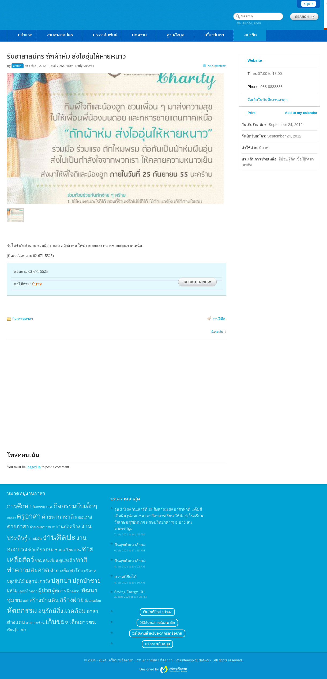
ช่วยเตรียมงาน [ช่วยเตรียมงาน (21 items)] (68, 549)
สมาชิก (253, 35)
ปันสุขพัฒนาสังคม (130, 545)
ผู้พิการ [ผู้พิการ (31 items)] (59, 590)
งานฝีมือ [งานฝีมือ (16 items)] (35, 539)
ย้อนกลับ (217, 331)
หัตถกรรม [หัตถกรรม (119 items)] (22, 611)
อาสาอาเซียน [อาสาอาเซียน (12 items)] (35, 623)
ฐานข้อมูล (178, 35)
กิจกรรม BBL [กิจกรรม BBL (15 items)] (43, 507)
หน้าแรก (25, 35)
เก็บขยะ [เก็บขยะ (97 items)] (57, 621)
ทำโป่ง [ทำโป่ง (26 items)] (76, 570)
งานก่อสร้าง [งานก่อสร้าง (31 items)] (67, 526)
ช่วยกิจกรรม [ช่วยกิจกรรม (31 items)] (41, 549)
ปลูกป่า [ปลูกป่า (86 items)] (61, 580)
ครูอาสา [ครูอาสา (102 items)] (29, 516)
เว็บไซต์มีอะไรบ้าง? (157, 612)
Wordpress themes (173, 670)
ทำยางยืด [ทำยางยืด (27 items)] (59, 570)
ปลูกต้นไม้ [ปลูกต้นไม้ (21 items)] (16, 581)
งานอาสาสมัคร (62, 35)
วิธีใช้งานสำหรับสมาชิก (157, 623)
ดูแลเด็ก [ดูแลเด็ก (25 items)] (67, 560)
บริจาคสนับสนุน (157, 644)
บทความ (142, 35)
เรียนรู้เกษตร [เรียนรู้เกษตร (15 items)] (16, 630)
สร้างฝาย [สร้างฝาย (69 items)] (71, 599)
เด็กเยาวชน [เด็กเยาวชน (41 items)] (82, 622)
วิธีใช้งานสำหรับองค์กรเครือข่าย (157, 633)
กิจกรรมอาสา (22, 319)
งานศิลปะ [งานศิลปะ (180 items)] (59, 537)
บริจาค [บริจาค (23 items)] (90, 571)
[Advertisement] (116, 399)
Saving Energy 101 (129, 592)
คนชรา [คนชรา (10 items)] (11, 517)
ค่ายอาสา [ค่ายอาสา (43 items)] (18, 526)
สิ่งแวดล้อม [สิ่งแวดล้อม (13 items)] (93, 601)
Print (251, 113)
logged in (34, 467)
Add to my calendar (301, 113)
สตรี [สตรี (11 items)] (25, 601)
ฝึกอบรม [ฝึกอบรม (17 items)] (74, 591)
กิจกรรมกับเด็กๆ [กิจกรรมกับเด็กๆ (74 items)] (75, 505)
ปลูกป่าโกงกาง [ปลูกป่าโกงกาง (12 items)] (27, 591)
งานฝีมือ (219, 319)
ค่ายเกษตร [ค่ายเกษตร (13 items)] (37, 527)
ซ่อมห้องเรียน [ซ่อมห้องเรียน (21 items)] (46, 560)
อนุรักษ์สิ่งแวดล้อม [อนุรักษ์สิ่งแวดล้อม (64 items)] (62, 611)
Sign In (308, 4)
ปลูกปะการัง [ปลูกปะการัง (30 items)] (37, 581)
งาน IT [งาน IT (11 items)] (50, 527)
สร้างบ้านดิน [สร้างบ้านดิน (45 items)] (44, 600)
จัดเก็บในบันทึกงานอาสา (267, 100)
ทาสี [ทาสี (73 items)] (81, 559)
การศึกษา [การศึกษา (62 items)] (19, 506)
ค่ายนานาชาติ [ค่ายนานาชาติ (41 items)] (58, 517)
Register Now (197, 282)
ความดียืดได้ (125, 577)
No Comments (217, 66)
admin (17, 66)
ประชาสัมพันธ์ (105, 35)
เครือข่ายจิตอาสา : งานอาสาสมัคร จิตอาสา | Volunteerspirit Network (159, 660)
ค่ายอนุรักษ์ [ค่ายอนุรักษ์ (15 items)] (83, 517)
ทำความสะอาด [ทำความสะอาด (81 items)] (28, 570)
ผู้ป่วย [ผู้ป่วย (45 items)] (44, 590)
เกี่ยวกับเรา (217, 35)
